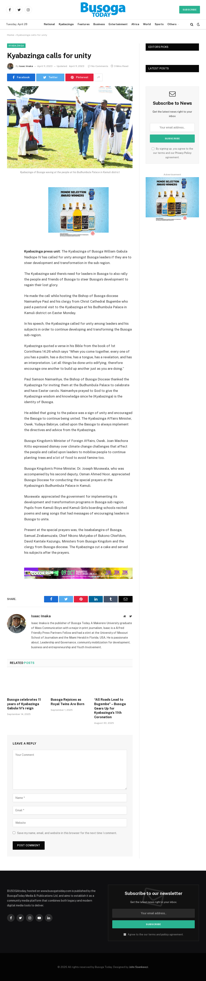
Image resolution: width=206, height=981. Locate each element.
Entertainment (118, 24)
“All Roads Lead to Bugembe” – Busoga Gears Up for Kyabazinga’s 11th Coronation (110, 708)
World (147, 24)
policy (165, 934)
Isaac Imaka (26, 66)
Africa (135, 24)
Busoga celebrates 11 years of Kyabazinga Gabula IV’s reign (24, 704)
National (49, 24)
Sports (159, 24)
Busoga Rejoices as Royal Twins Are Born (67, 702)
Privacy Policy (183, 152)
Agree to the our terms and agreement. (153, 934)
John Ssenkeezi (138, 967)
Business (99, 24)
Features (84, 24)
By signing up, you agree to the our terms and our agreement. (172, 153)
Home (10, 35)
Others (171, 24)
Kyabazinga (66, 24)
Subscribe (190, 9)
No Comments (98, 66)
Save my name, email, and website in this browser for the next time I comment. (67, 833)
